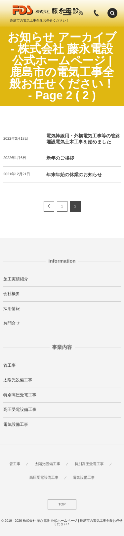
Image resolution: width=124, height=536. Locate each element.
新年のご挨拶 (60, 158)
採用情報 (11, 308)
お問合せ (11, 323)
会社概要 (11, 293)
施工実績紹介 (15, 279)
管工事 (9, 365)
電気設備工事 (15, 424)
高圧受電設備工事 (19, 409)
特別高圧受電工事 (19, 395)
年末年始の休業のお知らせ (74, 174)
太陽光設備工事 (17, 380)
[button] (112, 13)
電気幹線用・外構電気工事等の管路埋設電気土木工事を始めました (83, 138)
